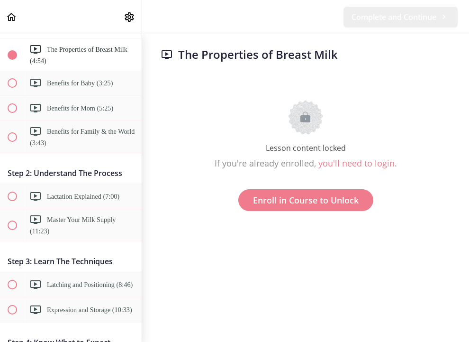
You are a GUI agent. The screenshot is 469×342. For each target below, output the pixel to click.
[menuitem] (130, 17)
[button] (12, 17)
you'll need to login (356, 163)
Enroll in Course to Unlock (306, 200)
